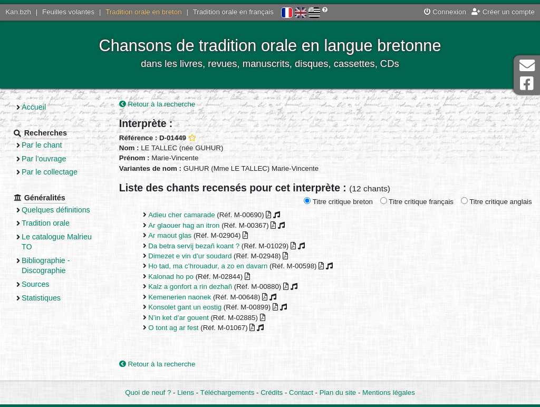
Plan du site (338, 392)
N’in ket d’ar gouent (178, 318)
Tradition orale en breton (143, 12)
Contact (301, 392)
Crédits (272, 392)
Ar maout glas (169, 235)
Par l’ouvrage (44, 158)
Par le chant (42, 145)
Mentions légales (388, 392)
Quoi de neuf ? (148, 392)
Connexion (445, 12)
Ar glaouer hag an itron (183, 225)
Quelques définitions (56, 210)
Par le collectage (50, 172)
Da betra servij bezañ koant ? (193, 246)
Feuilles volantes (68, 12)
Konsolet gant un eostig (184, 307)
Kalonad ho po (171, 276)
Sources (36, 284)
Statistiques (41, 298)
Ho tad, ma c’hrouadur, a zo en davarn (207, 266)
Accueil (34, 107)
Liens (185, 392)
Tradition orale (46, 223)
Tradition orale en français (233, 12)
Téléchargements (227, 392)
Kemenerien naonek (179, 297)
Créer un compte (503, 12)
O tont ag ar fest (173, 328)
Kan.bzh (18, 12)
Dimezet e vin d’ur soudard (190, 256)
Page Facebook (527, 83)
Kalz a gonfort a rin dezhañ (190, 286)
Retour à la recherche (157, 104)
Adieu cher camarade (181, 215)
